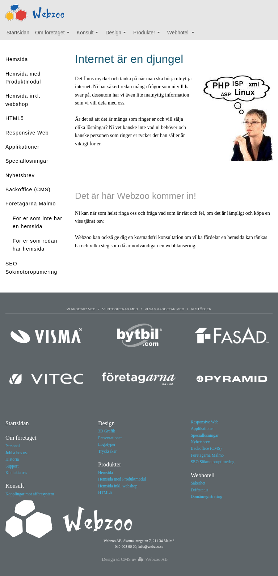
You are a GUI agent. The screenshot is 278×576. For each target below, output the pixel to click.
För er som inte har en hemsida (37, 222)
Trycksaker (107, 451)
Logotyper (106, 444)
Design (117, 34)
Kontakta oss (16, 472)
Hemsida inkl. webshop (23, 100)
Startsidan (18, 32)
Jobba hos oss (16, 453)
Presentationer (110, 438)
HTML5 (14, 118)
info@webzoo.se (150, 547)
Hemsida (16, 59)
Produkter (148, 34)
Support (11, 466)
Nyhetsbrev (20, 175)
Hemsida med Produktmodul (23, 78)
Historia (12, 459)
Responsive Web (27, 133)
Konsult (89, 34)
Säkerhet (198, 483)
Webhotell (182, 34)
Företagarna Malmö (30, 203)
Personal (12, 446)
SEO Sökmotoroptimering (31, 267)
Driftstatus (199, 490)
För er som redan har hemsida (35, 245)
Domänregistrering (206, 496)
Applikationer (22, 147)
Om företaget (54, 34)
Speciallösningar (27, 161)
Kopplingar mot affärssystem (29, 494)
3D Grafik (106, 431)
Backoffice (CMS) (28, 189)
